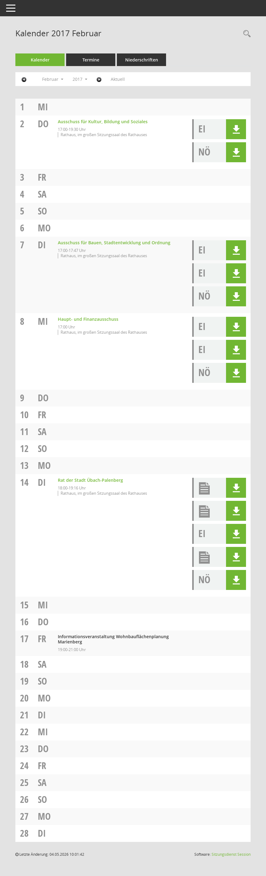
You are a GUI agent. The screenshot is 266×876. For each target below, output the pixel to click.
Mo (44, 228)
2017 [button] (80, 79)
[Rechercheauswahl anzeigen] (245, 34)
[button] (236, 129)
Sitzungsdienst (231, 854)
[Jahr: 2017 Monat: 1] (24, 79)
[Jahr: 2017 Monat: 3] (99, 79)
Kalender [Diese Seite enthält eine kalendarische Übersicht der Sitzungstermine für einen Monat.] (40, 60)
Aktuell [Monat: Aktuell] (118, 79)
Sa (42, 194)
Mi (43, 106)
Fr (42, 177)
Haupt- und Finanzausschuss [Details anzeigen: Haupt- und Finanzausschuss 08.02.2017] (88, 319)
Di (42, 244)
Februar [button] (52, 79)
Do (43, 123)
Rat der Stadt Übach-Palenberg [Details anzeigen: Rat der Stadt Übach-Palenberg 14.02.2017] (90, 480)
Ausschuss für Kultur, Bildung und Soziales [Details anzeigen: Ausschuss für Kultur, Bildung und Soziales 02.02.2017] (103, 121)
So (42, 211)
